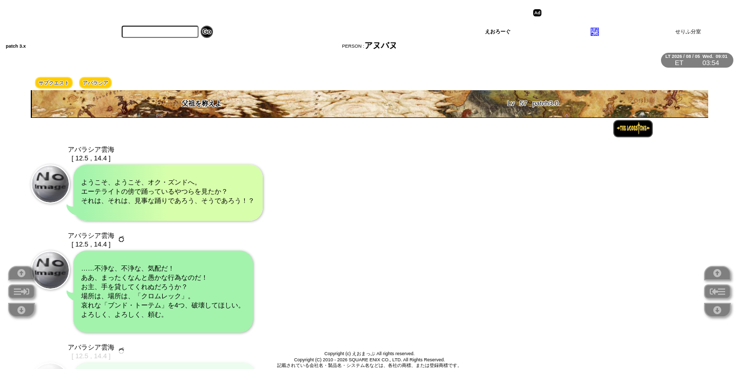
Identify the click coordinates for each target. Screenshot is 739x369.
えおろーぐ (498, 31)
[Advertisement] (623, 13)
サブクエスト (53, 83)
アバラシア (95, 83)
